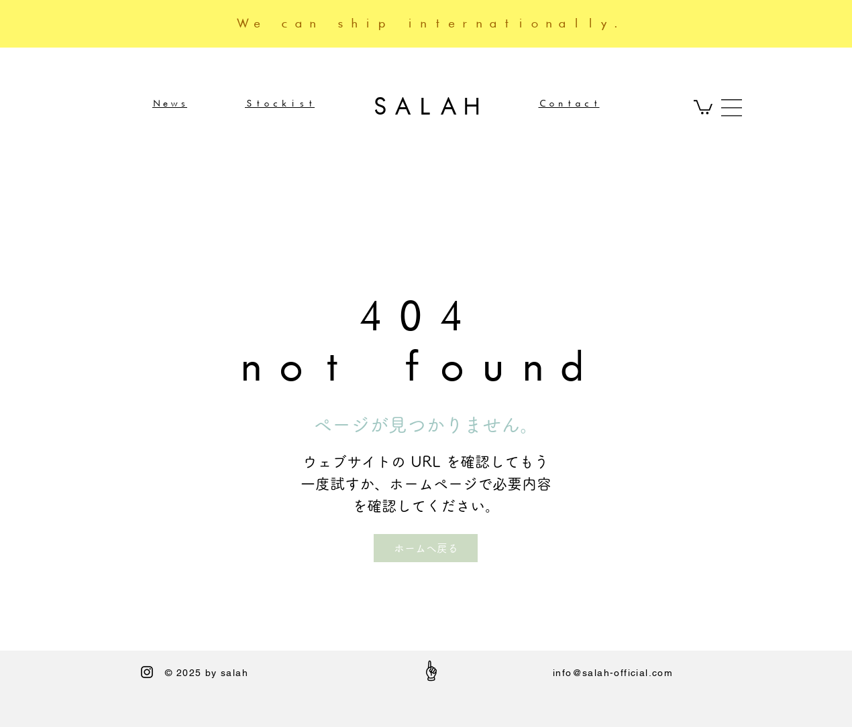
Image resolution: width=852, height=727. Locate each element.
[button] (703, 106)
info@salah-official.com (613, 672)
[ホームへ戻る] (426, 548)
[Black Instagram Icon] (147, 672)
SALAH (426, 106)
